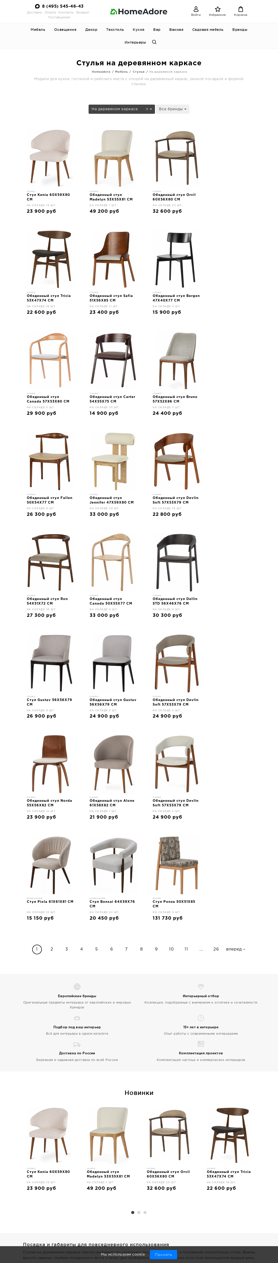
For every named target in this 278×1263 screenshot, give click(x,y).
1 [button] (133, 1011)
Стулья (139, 71)
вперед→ (236, 747)
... (201, 747)
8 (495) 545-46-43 (63, 6)
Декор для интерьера (170, 1228)
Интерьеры (135, 42)
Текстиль (115, 30)
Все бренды (172, 109)
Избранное (217, 15)
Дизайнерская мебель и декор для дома (46, 1231)
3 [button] (145, 1011)
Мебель (38, 30)
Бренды (239, 30)
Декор (91, 30)
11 (186, 747)
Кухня (138, 30)
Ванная (176, 30)
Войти (196, 15)
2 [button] (139, 1011)
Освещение (65, 30)
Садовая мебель (208, 30)
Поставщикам (59, 17)
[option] (49, 948)
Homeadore (101, 71)
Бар (157, 30)
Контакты (66, 12)
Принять (163, 1255)
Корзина (240, 15)
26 (216, 747)
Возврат (82, 12)
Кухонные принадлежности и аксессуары (167, 1238)
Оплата (50, 12)
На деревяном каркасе (122, 109)
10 (171, 747)
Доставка (34, 12)
